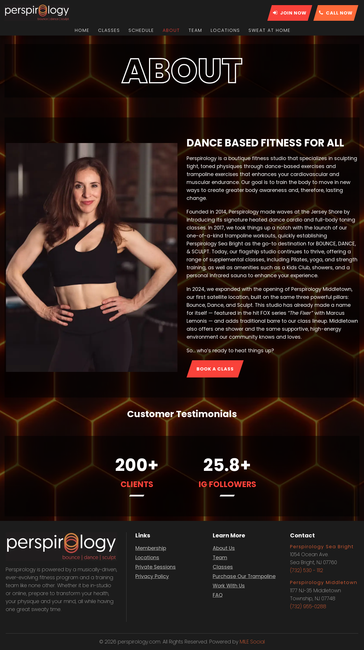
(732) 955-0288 (308, 606)
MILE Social (252, 641)
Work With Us (229, 585)
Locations (225, 30)
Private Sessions (155, 567)
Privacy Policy (152, 576)
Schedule (141, 30)
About (171, 30)
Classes (109, 30)
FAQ (218, 595)
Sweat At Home (270, 30)
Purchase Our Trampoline (244, 576)
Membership (150, 548)
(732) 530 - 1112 (306, 570)
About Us (224, 548)
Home (82, 30)
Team (195, 30)
